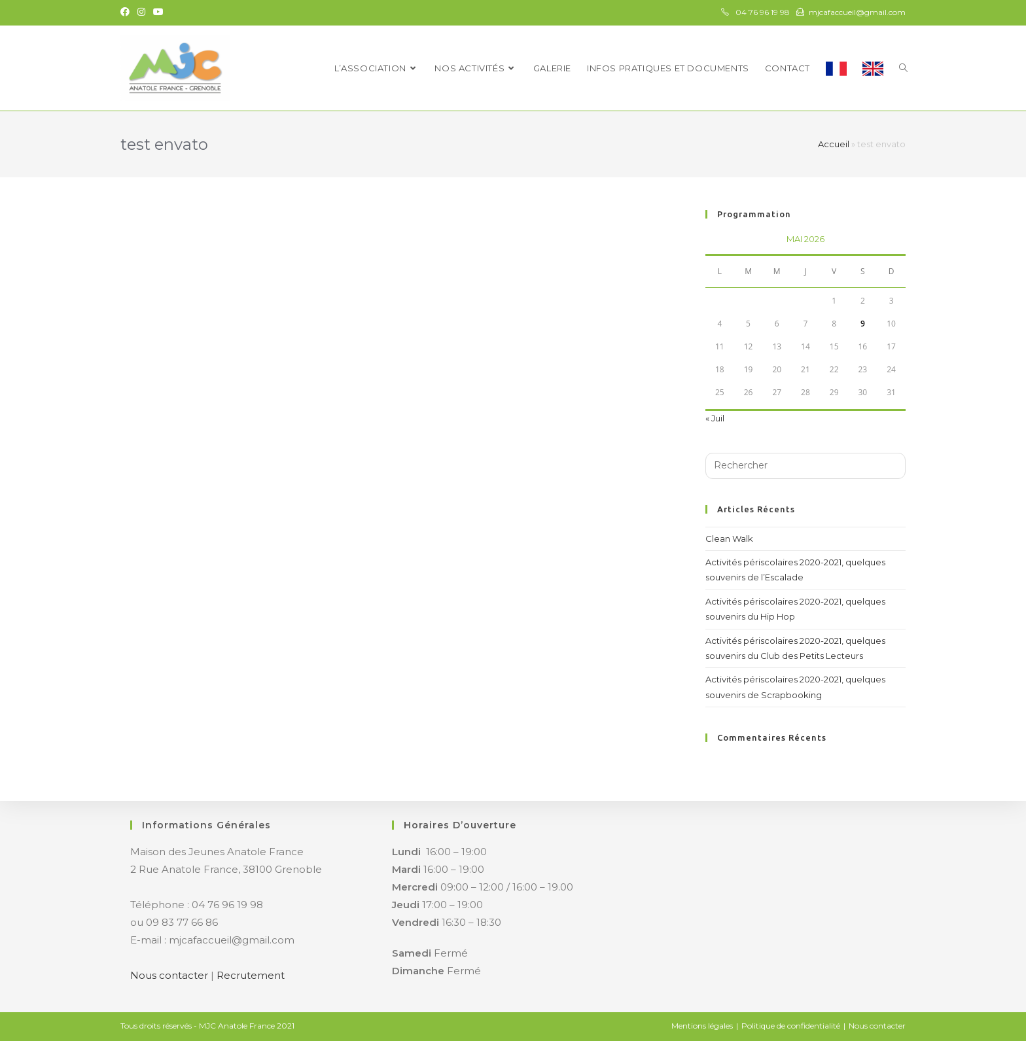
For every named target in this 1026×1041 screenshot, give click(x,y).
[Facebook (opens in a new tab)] (126, 12)
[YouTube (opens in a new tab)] (158, 12)
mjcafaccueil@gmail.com (857, 12)
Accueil (833, 144)
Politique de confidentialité (790, 1026)
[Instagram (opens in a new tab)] (141, 12)
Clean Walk (729, 538)
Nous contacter (169, 975)
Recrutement (251, 975)
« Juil (714, 418)
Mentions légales (702, 1026)
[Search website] (903, 68)
